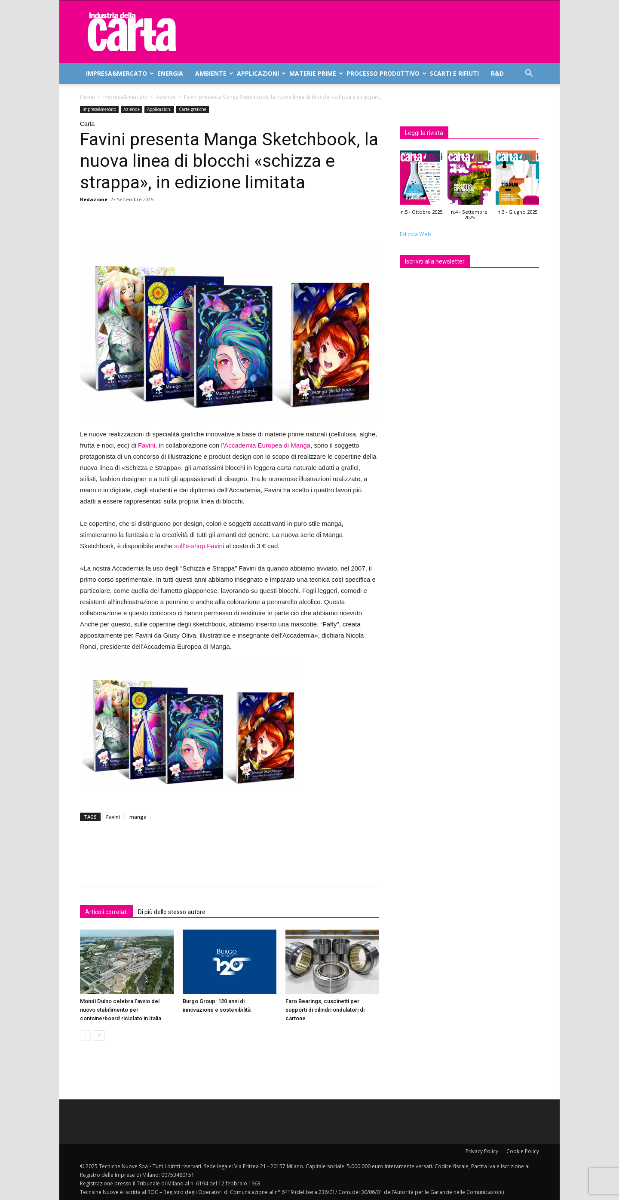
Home (87, 97)
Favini (146, 445)
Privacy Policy (482, 1151)
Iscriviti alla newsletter (435, 261)
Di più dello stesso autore (171, 911)
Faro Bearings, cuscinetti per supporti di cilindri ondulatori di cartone (325, 1010)
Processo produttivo (385, 73)
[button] (528, 74)
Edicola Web (415, 234)
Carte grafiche (192, 109)
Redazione (93, 199)
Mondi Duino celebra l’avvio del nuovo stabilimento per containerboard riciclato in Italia (120, 1010)
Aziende (166, 97)
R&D (497, 73)
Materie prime (314, 73)
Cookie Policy (522, 1151)
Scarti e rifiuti (454, 73)
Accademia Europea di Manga (267, 445)
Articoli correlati (106, 911)
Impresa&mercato (118, 73)
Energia (170, 73)
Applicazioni (260, 73)
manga (138, 816)
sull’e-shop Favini (199, 545)
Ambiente (213, 73)
